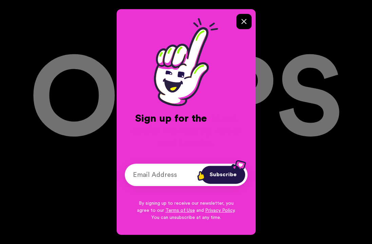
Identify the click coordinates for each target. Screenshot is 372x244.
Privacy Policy (219, 210)
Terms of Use (180, 210)
